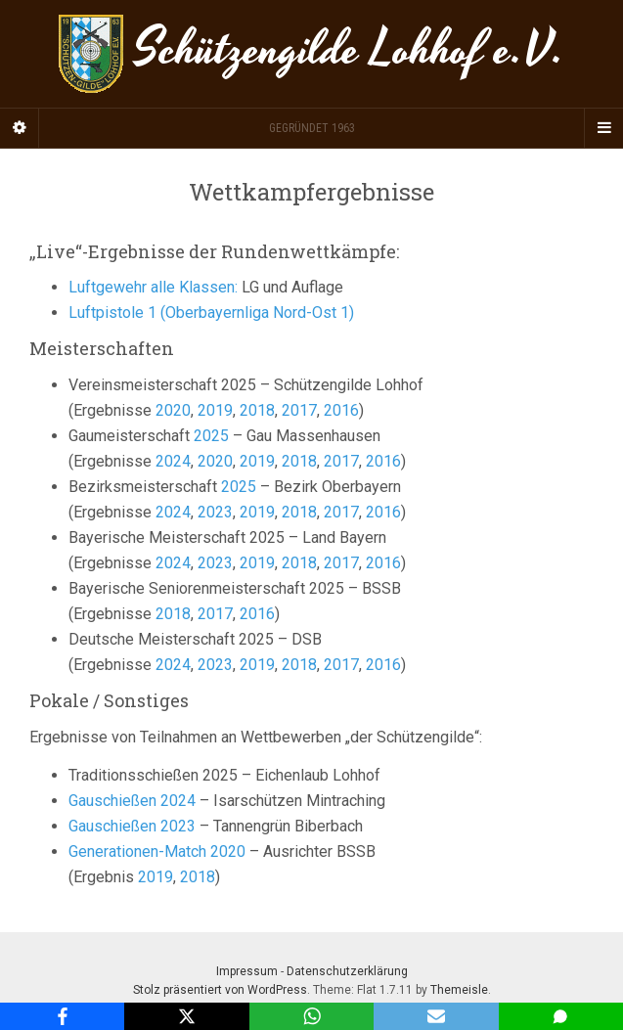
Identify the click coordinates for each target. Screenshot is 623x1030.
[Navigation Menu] (603, 128)
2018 (257, 410)
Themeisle (459, 990)
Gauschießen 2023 (132, 826)
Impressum (247, 971)
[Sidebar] (19, 128)
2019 (215, 410)
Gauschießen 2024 (132, 800)
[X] (186, 1016)
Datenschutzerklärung (347, 971)
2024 (173, 461)
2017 (299, 410)
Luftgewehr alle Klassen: (153, 287)
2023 (215, 512)
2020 (173, 410)
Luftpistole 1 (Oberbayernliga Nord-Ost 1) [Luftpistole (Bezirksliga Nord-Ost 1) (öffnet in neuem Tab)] (211, 312)
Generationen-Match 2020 (156, 851)
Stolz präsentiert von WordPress (220, 990)
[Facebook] (62, 1016)
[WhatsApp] (311, 1016)
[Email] (436, 1016)
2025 (211, 435)
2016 (341, 410)
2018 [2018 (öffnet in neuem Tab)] (197, 877)
